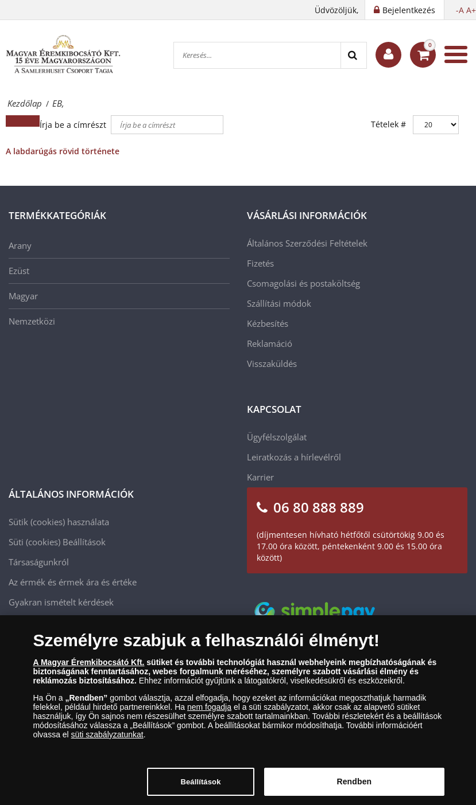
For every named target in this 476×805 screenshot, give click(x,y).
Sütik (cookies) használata (59, 521)
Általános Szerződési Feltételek (307, 243)
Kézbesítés (267, 323)
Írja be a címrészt (74, 124)
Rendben (353, 789)
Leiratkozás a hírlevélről (294, 457)
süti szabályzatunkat (107, 741)
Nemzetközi (32, 321)
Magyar (23, 296)
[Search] (353, 55)
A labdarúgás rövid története (62, 151)
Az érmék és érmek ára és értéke (73, 582)
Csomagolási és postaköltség (303, 283)
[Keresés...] (257, 55)
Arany (20, 245)
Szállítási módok (279, 303)
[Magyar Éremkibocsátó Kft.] (63, 54)
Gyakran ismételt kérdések (61, 602)
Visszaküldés (272, 363)
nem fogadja (209, 713)
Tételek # (388, 124)
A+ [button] (471, 10)
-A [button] (460, 10)
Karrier (260, 477)
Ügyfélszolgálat (277, 437)
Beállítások (84, 542)
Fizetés (260, 263)
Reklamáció (269, 343)
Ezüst (19, 270)
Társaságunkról (39, 562)
